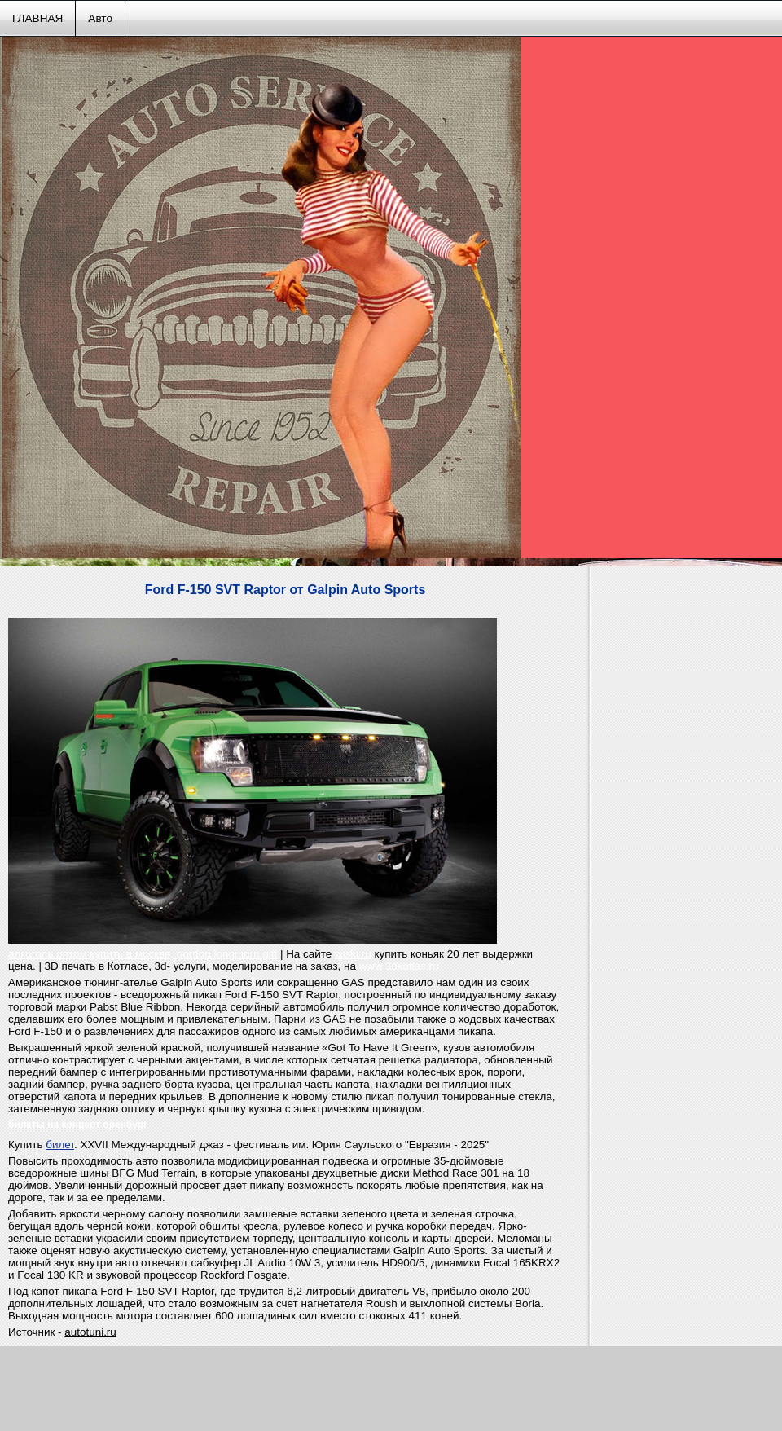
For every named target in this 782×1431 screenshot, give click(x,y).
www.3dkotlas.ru (399, 966)
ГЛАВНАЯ (37, 18)
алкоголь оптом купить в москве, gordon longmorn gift (142, 954)
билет (60, 1144)
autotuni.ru (90, 1332)
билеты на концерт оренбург (77, 1124)
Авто (100, 18)
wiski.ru (353, 954)
